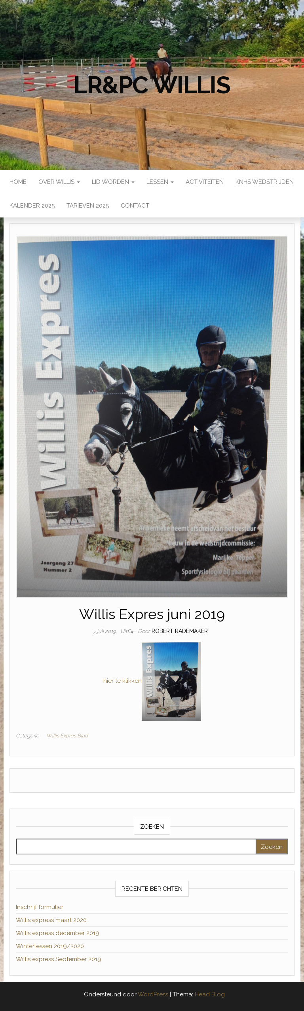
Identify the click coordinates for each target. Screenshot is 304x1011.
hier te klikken (122, 680)
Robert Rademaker (180, 631)
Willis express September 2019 (58, 959)
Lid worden (113, 181)
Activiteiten (205, 181)
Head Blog (210, 994)
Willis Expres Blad (67, 736)
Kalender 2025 (32, 205)
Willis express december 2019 (57, 933)
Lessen (160, 181)
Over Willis (59, 181)
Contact (135, 205)
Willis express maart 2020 (51, 920)
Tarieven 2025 (87, 205)
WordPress (153, 994)
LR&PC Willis (152, 85)
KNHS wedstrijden (265, 181)
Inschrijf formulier (39, 907)
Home (18, 181)
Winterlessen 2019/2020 (50, 946)
